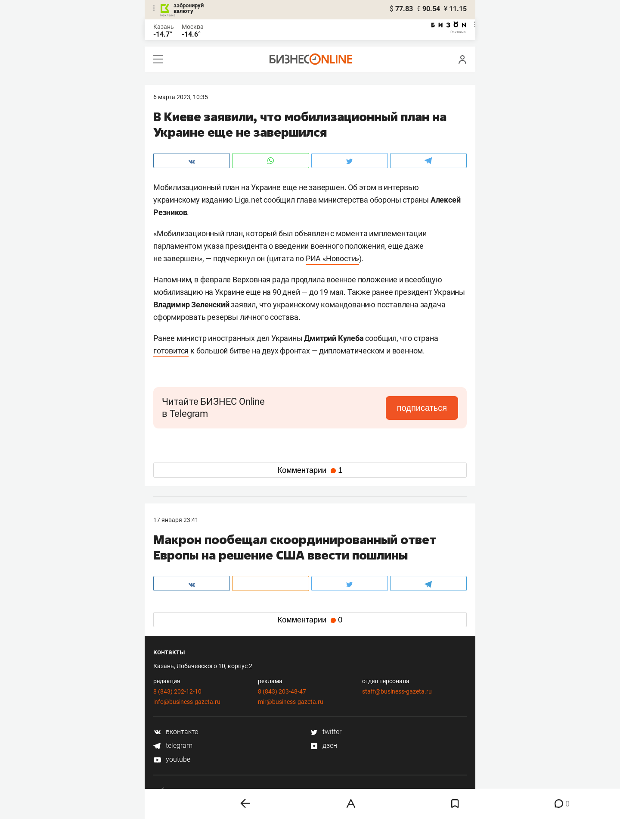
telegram (172, 745)
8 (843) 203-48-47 (282, 691)
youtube (171, 759)
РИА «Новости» (332, 258)
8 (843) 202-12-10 (177, 691)
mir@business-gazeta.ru (290, 701)
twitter (325, 732)
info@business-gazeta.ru (186, 701)
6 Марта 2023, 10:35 (180, 97)
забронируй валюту (189, 8)
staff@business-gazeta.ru (397, 691)
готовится (171, 350)
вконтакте (175, 732)
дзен (323, 745)
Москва (193, 26)
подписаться (422, 408)
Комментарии (310, 470)
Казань (163, 26)
